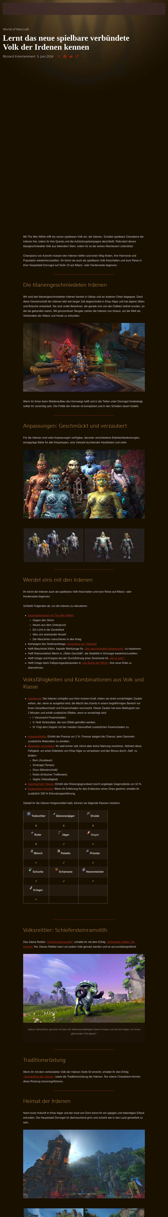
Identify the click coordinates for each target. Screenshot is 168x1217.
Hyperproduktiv (37, 576)
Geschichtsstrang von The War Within (50, 455)
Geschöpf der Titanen (41, 624)
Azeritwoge (34, 538)
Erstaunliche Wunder (40, 629)
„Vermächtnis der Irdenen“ (38, 916)
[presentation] (13, 9)
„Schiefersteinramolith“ (59, 782)
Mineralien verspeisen (41, 586)
